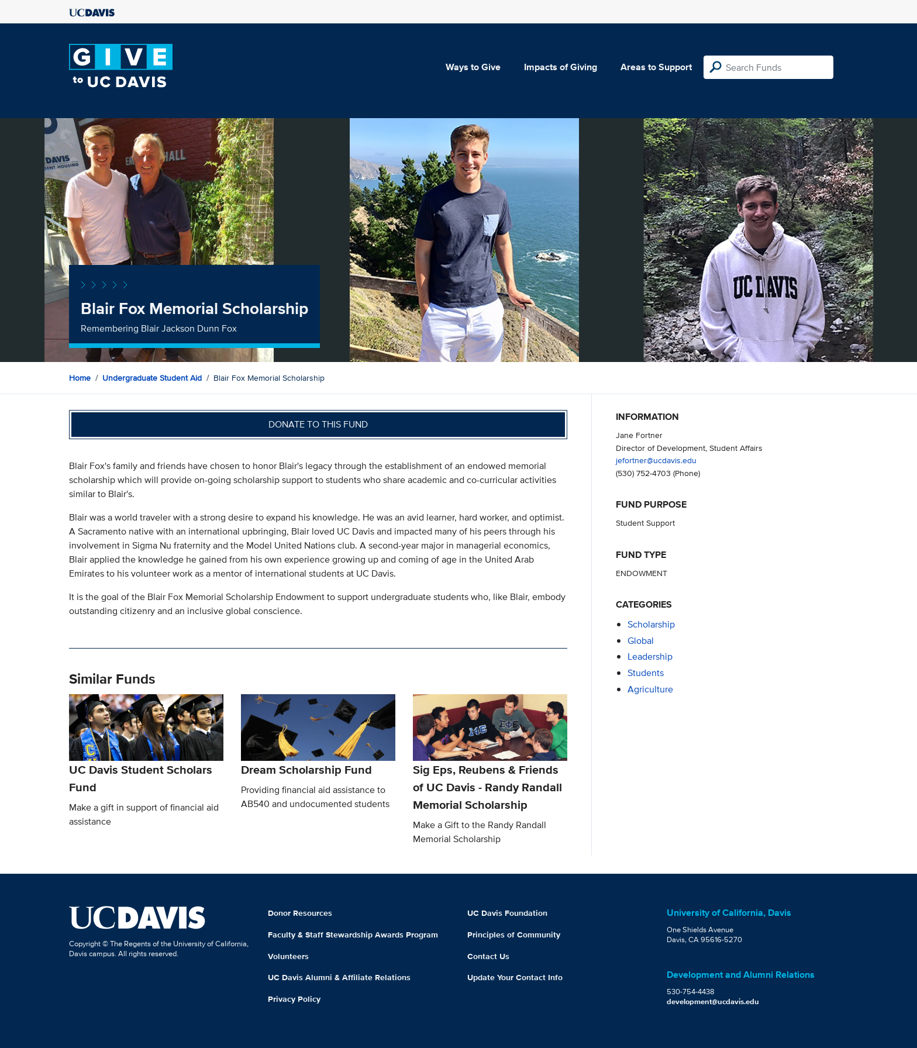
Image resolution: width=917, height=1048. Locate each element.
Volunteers (288, 956)
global (641, 640)
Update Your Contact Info (515, 977)
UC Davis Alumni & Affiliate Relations (339, 977)
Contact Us (488, 956)
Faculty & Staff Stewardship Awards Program (353, 934)
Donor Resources (300, 913)
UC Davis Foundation (507, 913)
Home (80, 378)
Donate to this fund (318, 424)
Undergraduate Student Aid (152, 378)
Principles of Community (513, 934)
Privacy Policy (294, 999)
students (646, 673)
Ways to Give (473, 67)
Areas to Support (656, 67)
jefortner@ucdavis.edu (656, 460)
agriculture (650, 689)
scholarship (651, 624)
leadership (650, 656)
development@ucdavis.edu (713, 1001)
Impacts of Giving (560, 67)
